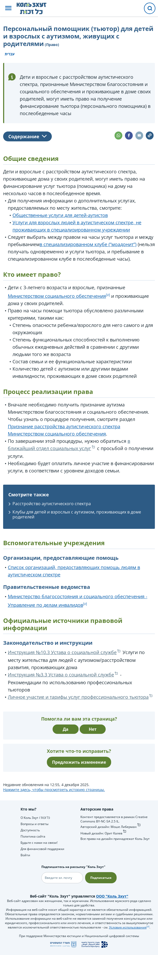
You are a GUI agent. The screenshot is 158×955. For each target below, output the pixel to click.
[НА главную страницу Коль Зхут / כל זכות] (35, 8)
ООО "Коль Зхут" (112, 896)
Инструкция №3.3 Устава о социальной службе (61, 674)
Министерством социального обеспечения (57, 296)
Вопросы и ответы (34, 824)
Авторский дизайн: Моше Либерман (108, 827)
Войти (25, 855)
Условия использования (128, 927)
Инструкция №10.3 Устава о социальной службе (62, 652)
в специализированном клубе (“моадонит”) (88, 244)
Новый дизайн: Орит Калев (101, 833)
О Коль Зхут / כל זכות (35, 817)
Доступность (30, 830)
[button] (8, 8)
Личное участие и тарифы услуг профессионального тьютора (78, 697)
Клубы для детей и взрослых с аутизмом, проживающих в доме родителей (76, 514)
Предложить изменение (79, 762)
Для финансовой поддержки (42, 849)
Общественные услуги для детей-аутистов (60, 215)
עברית (10, 53)
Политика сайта (33, 836)
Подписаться (100, 877)
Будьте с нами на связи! (39, 842)
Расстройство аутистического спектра (51, 503)
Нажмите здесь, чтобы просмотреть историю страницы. (54, 789)
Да (65, 729)
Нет (93, 729)
